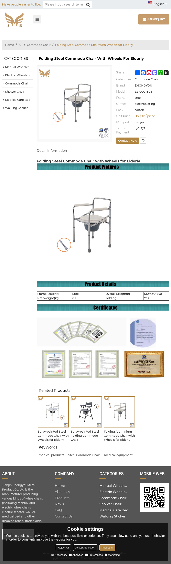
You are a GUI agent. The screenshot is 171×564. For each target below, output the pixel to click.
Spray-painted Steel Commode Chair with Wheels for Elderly (53, 436)
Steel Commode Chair (84, 455)
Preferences (94, 554)
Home (9, 45)
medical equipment (118, 455)
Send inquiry (156, 19)
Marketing (112, 554)
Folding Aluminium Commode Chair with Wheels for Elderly (119, 436)
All (20, 45)
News (59, 504)
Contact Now (127, 140)
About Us (62, 492)
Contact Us (64, 516)
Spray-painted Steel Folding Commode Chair (85, 436)
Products (62, 498)
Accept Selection (85, 547)
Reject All (63, 547)
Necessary (59, 554)
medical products (51, 455)
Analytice (76, 554)
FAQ (58, 510)
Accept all (107, 547)
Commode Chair (39, 45)
